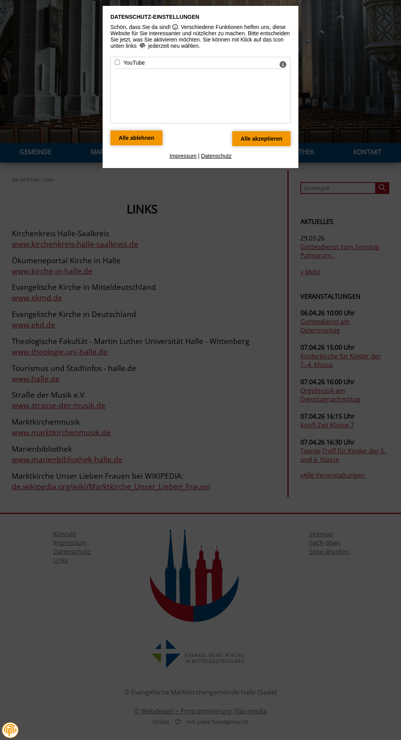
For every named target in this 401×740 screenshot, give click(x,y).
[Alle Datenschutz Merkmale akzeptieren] (261, 138)
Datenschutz (216, 156)
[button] (10, 730)
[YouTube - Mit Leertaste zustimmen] (117, 62)
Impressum (183, 156)
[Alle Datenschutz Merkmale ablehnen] (136, 137)
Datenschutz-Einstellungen (154, 17)
